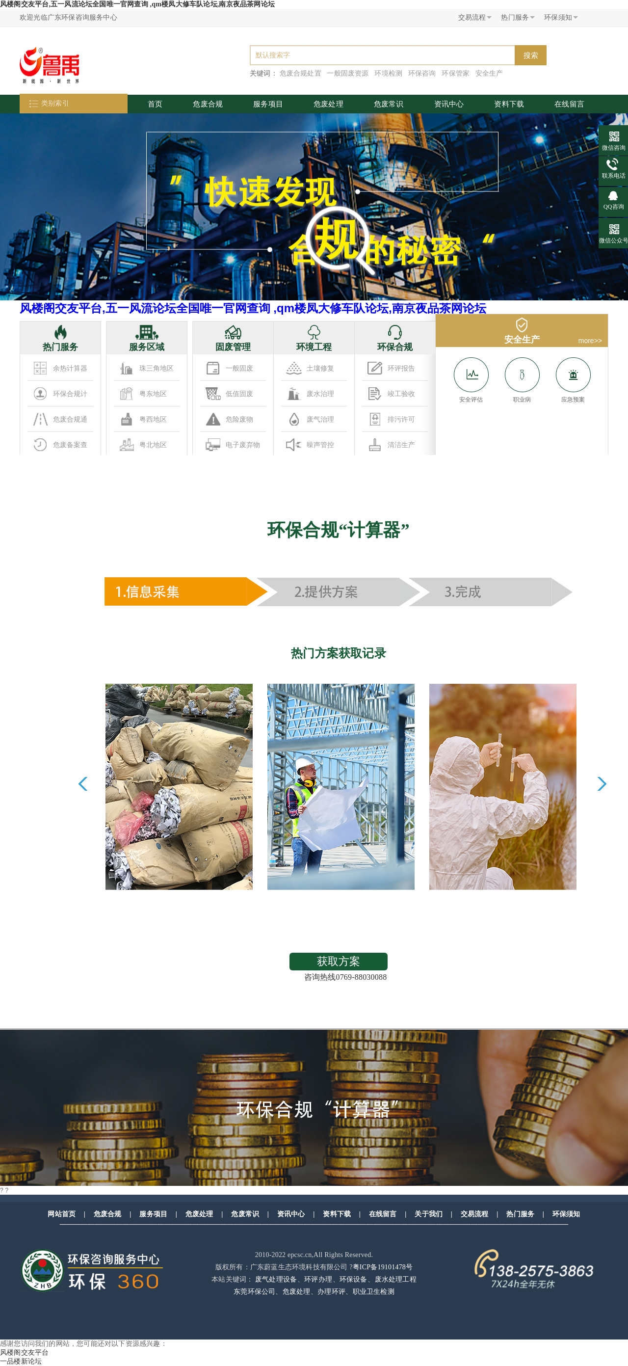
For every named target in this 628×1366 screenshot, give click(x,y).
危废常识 (389, 104)
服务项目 (268, 104)
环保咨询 (422, 73)
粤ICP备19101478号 (383, 1267)
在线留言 (569, 104)
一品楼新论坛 (21, 1361)
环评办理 (318, 1279)
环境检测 (388, 73)
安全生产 (489, 73)
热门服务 (520, 1214)
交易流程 (475, 1214)
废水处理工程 (396, 1279)
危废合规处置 (300, 73)
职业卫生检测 (373, 1291)
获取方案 (339, 961)
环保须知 (566, 1214)
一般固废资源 (347, 73)
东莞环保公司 (254, 1291)
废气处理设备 (276, 1279)
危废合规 (208, 104)
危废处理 (328, 104)
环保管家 (456, 73)
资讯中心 (449, 104)
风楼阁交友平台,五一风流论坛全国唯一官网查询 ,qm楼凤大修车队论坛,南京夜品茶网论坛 (137, 4)
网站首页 (62, 1214)
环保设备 (353, 1279)
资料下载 (509, 104)
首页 (155, 104)
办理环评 (331, 1291)
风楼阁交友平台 (24, 1352)
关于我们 (429, 1214)
